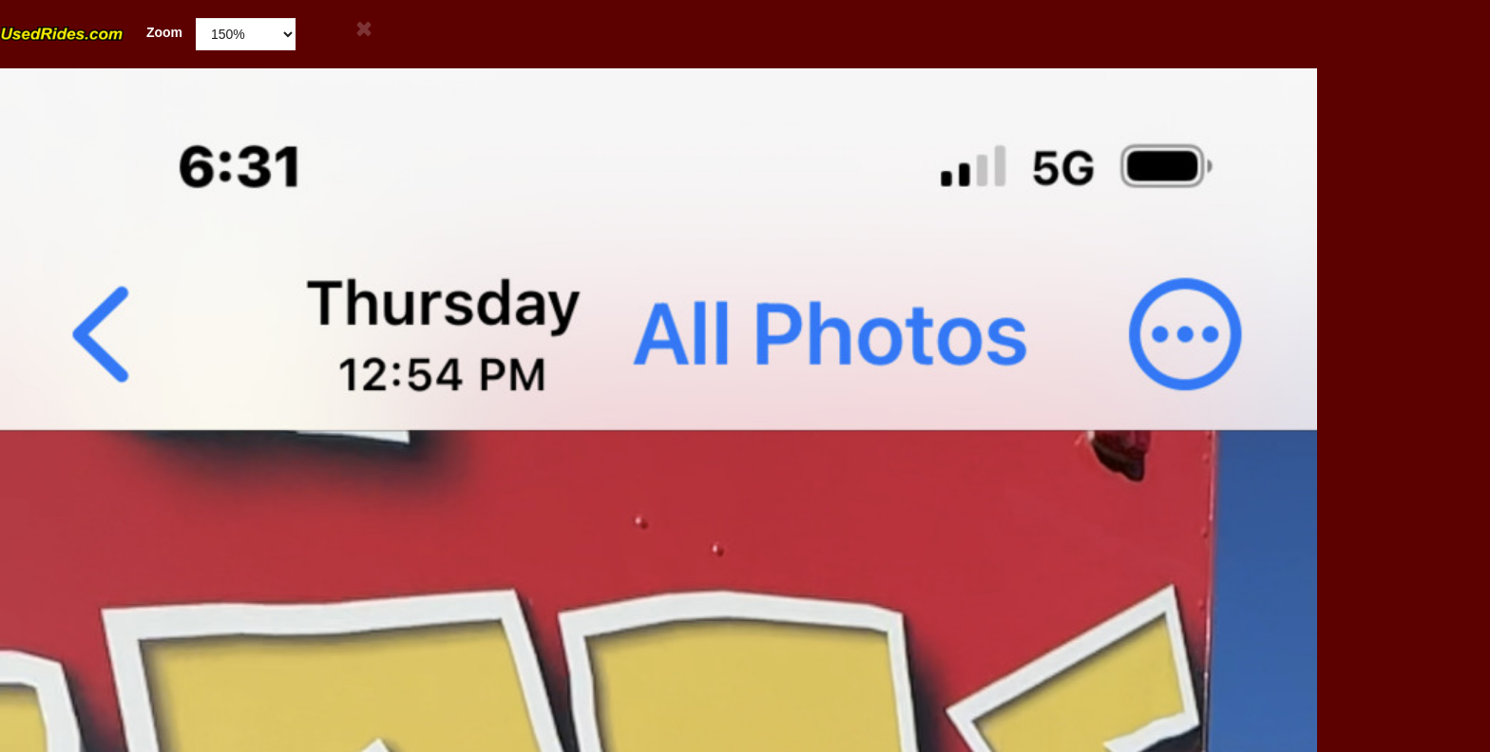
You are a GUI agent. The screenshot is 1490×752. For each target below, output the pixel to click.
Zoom (91, 33)
